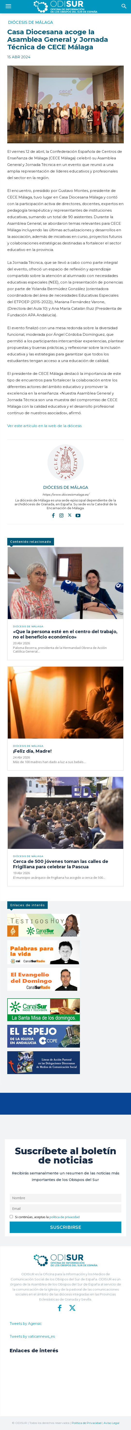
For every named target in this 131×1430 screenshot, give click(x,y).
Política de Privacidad (86, 1423)
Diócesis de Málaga (30, 23)
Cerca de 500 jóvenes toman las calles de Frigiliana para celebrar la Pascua (60, 864)
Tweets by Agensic (26, 1323)
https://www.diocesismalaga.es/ (65, 494)
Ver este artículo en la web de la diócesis (44, 425)
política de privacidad (64, 1217)
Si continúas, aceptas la (45, 1217)
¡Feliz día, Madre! (32, 751)
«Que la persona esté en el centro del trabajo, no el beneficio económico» (65, 634)
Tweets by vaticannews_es (32, 1336)
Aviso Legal (111, 1423)
